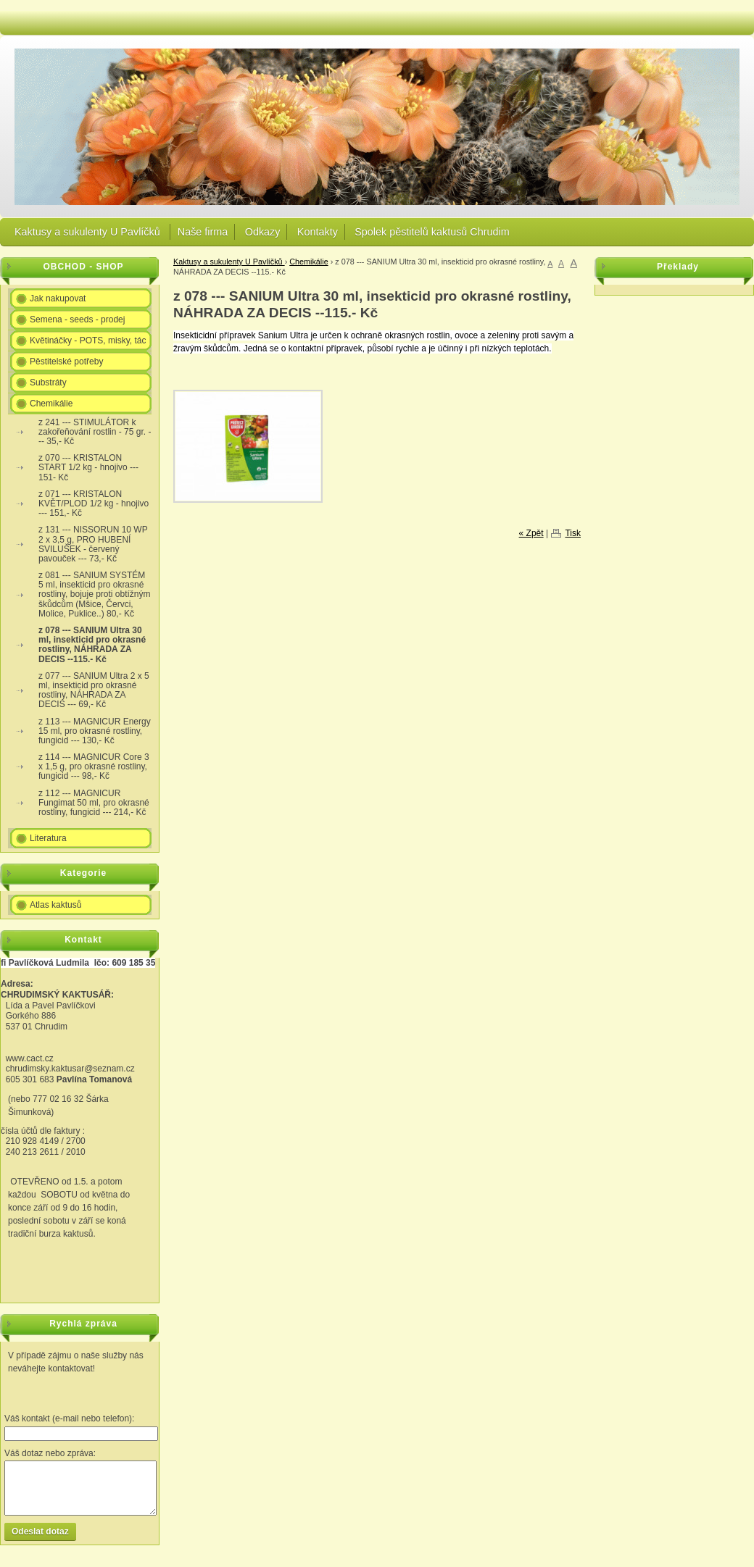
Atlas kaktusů (55, 905)
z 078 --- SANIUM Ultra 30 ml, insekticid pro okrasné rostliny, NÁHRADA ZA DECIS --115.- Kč (92, 644)
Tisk (573, 533)
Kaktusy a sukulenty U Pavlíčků (88, 232)
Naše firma (203, 232)
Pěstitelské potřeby (66, 361)
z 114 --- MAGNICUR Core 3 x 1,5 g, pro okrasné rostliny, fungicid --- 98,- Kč (93, 766)
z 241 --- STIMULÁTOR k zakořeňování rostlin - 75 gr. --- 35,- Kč (94, 431)
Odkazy (263, 232)
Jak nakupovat (58, 298)
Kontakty (317, 232)
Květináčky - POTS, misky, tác (88, 340)
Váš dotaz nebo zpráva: (50, 1453)
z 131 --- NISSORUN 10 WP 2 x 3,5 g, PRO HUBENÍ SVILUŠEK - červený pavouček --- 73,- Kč (93, 544)
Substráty (48, 382)
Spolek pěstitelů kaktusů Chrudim (432, 232)
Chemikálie (308, 261)
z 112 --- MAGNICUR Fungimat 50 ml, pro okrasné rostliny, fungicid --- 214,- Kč (93, 802)
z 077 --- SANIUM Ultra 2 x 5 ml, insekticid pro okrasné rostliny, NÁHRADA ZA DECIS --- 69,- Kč (93, 690)
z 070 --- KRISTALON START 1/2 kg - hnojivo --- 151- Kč (88, 467)
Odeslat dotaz (40, 1531)
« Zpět (531, 533)
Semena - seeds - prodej (77, 319)
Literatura (48, 838)
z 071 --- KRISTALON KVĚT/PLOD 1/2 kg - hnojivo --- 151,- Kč (93, 503)
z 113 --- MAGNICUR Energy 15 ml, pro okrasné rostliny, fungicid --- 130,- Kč (94, 730)
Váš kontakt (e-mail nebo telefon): (69, 1418)
